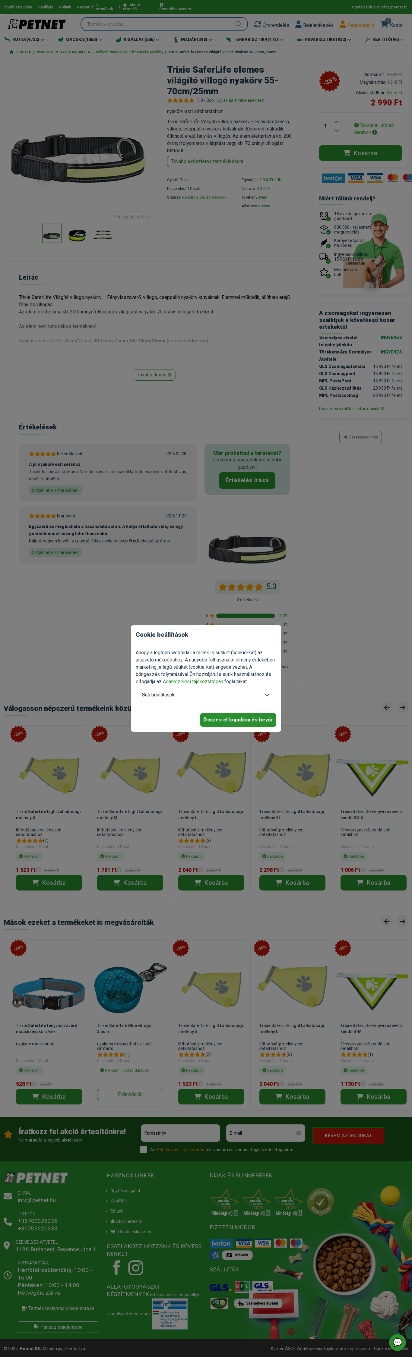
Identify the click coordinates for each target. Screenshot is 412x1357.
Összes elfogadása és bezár (238, 720)
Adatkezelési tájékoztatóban (193, 681)
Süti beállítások (158, 695)
